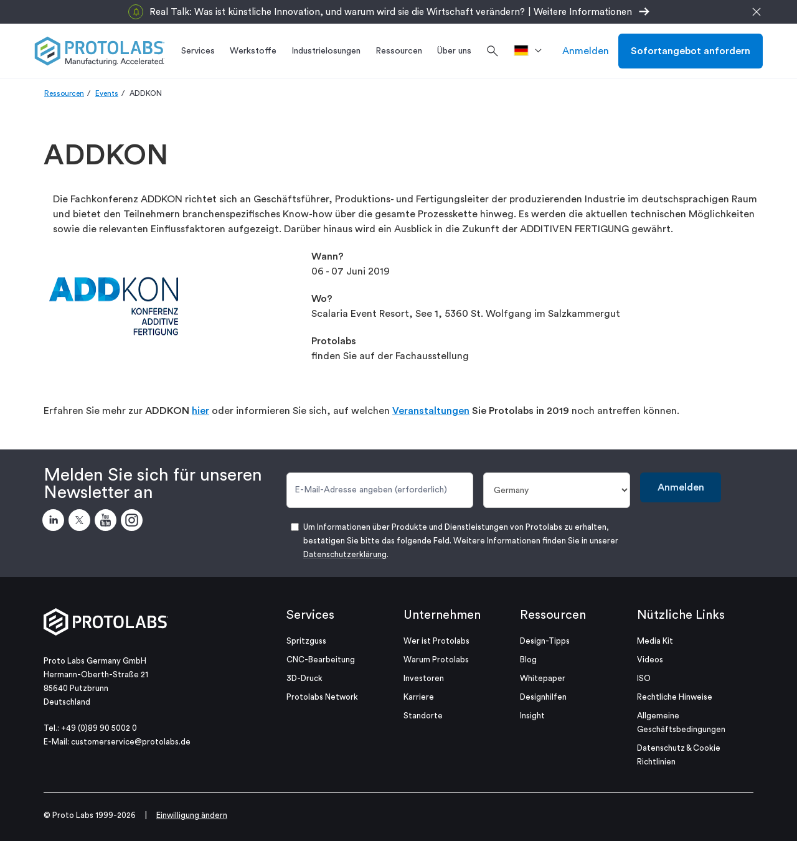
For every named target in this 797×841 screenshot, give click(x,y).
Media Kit (655, 641)
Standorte (423, 716)
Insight (532, 716)
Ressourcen (64, 93)
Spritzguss (306, 641)
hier (200, 411)
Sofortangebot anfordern (690, 51)
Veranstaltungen (430, 411)
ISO (644, 678)
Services (310, 615)
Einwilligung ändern (191, 815)
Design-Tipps (545, 641)
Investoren (423, 678)
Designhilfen (543, 697)
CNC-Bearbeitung (320, 659)
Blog (528, 659)
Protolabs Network (322, 697)
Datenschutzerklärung (345, 554)
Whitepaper (542, 678)
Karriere (418, 697)
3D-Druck (304, 678)
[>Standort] (532, 51)
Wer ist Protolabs (436, 641)
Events (106, 93)
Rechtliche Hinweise (674, 697)
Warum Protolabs (436, 659)
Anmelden (585, 51)
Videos (650, 659)
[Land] (557, 490)
